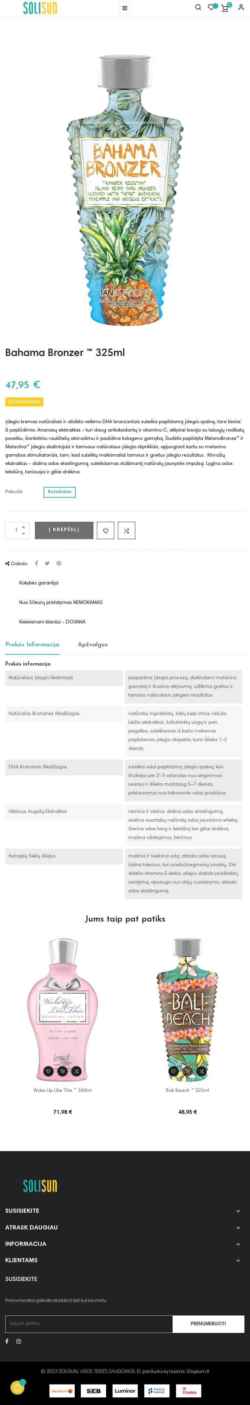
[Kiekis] (17, 530)
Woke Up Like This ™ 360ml (62, 1090)
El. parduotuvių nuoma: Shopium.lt (173, 1371)
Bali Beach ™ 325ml (187, 1090)
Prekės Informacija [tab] (32, 645)
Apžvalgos (93, 645)
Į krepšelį (64, 530)
